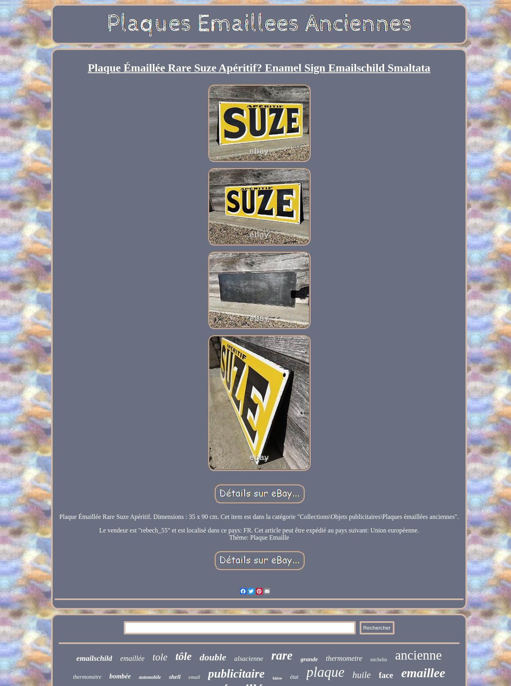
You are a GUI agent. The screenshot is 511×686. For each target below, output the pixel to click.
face (386, 675)
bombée (120, 676)
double (213, 657)
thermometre (344, 658)
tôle (184, 656)
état (294, 677)
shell (174, 677)
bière (277, 678)
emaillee (423, 673)
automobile (150, 677)
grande (309, 659)
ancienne (418, 655)
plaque (326, 672)
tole (160, 657)
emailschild (94, 658)
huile (362, 675)
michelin (378, 659)
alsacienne (248, 658)
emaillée (132, 658)
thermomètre (87, 677)
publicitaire (236, 673)
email (194, 677)
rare (281, 655)
